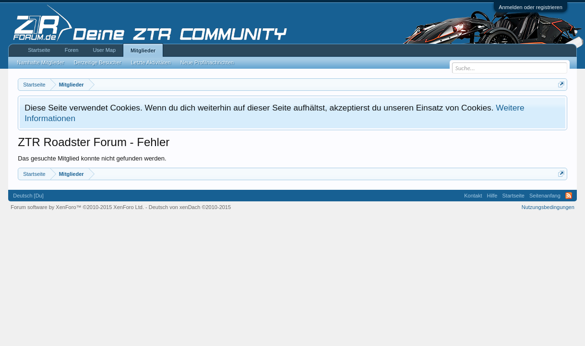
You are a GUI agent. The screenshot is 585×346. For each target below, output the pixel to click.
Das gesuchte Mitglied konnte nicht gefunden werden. (92, 158)
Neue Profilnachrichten (207, 62)
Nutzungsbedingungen (548, 207)
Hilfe (492, 195)
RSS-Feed (568, 195)
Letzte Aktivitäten (151, 62)
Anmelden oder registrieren (530, 7)
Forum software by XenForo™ (77, 207)
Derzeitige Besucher (97, 62)
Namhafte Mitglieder (40, 62)
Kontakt (473, 195)
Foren (72, 50)
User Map (104, 50)
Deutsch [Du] (28, 195)
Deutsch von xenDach (190, 207)
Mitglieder (143, 50)
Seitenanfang (545, 195)
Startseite (39, 50)
